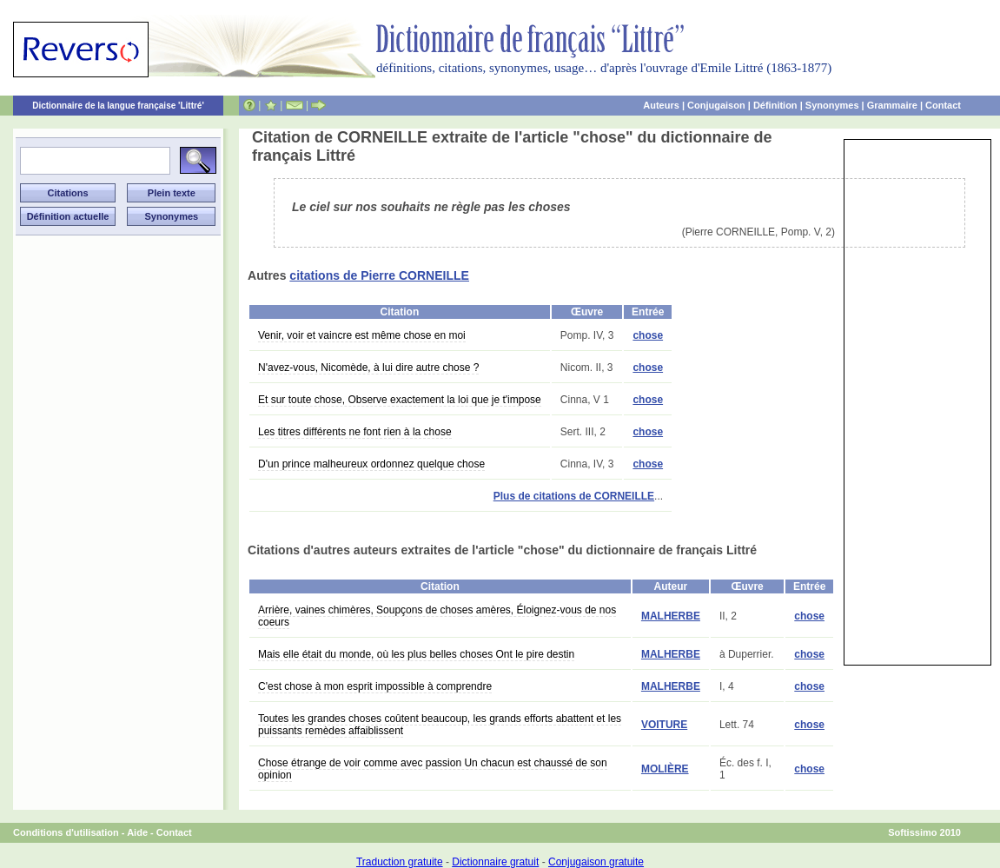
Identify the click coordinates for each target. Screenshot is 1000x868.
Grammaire (892, 105)
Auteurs (661, 105)
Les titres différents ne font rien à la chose (355, 432)
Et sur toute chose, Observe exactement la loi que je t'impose (399, 400)
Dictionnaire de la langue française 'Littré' (118, 105)
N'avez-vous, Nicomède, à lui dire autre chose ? (368, 367)
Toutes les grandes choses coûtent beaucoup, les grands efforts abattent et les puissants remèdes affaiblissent (439, 724)
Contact (943, 105)
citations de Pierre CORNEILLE (379, 275)
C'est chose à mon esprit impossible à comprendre (375, 686)
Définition (775, 105)
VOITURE (664, 725)
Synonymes (832, 105)
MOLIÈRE (665, 769)
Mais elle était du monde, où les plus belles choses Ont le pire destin (416, 654)
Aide (137, 832)
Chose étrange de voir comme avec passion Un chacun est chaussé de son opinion (432, 769)
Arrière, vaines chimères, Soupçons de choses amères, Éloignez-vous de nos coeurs (437, 616)
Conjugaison (716, 105)
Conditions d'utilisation (66, 832)
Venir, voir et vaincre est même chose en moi (362, 335)
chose (647, 335)
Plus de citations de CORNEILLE (573, 496)
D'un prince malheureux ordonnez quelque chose (371, 464)
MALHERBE (670, 616)
